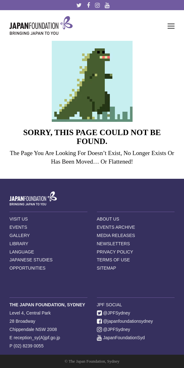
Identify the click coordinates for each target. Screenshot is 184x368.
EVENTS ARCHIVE (116, 227)
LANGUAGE (21, 251)
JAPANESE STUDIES (31, 259)
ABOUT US (108, 218)
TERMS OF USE (113, 259)
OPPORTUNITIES (27, 268)
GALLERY (19, 235)
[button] (171, 25)
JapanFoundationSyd (121, 337)
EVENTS (18, 227)
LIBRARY (18, 243)
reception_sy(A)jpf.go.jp (37, 337)
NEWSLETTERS (113, 243)
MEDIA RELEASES (116, 235)
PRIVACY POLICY (115, 251)
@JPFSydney (113, 312)
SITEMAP (106, 268)
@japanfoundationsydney (125, 321)
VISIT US (18, 218)
